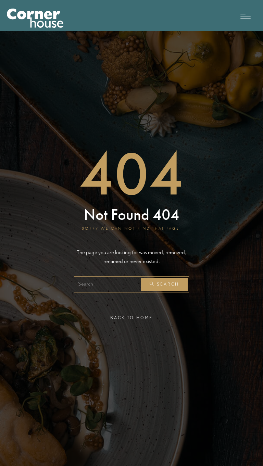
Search (164, 284)
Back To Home (131, 317)
